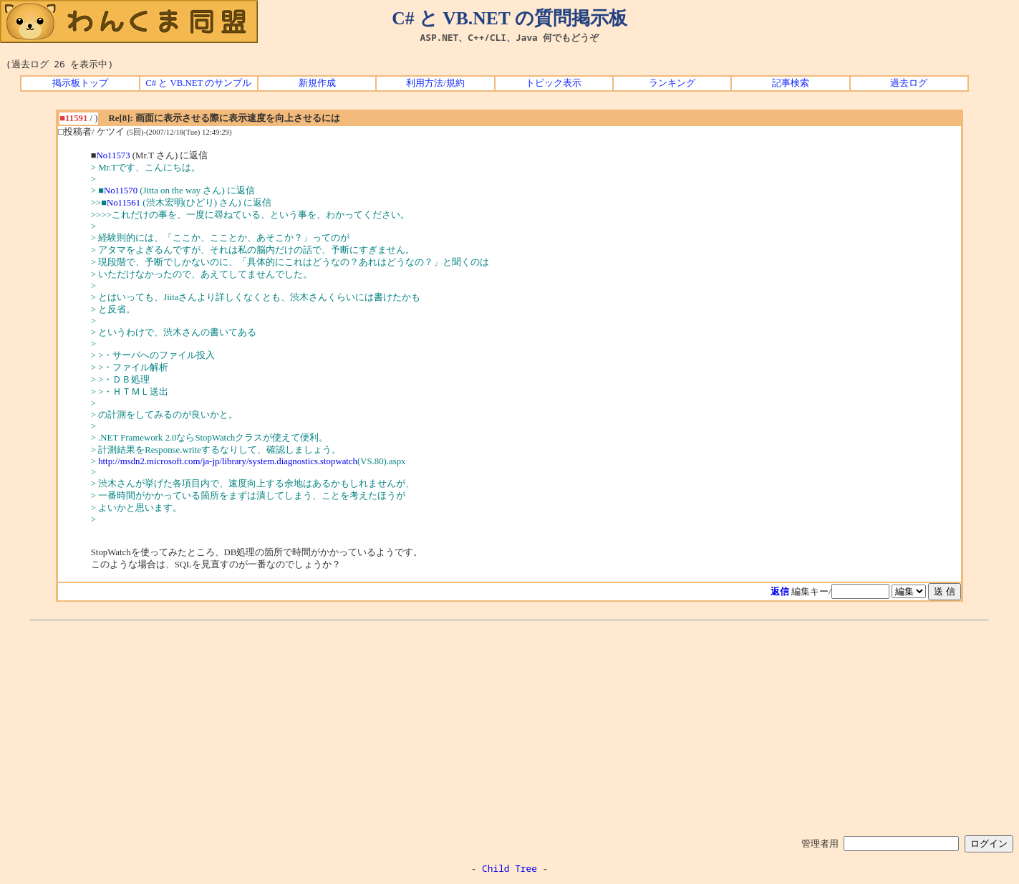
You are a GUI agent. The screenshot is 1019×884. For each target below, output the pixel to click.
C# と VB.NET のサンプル (198, 83)
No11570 (120, 191)
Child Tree (509, 868)
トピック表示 (553, 83)
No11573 (113, 155)
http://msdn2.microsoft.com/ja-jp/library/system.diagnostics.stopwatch (227, 461)
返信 (780, 592)
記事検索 (790, 83)
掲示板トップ (80, 83)
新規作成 (317, 83)
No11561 (123, 203)
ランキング (672, 83)
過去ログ (908, 83)
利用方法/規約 (435, 83)
